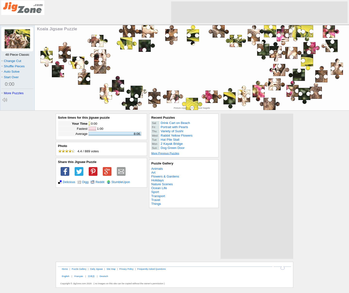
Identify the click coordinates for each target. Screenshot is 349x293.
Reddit (99, 182)
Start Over (10, 77)
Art (153, 172)
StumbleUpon (120, 182)
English (65, 276)
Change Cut (11, 61)
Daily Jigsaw (96, 269)
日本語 (91, 276)
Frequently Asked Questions (151, 269)
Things (156, 204)
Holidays (157, 180)
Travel (155, 200)
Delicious (69, 182)
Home (65, 269)
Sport (155, 192)
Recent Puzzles (163, 117)
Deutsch (104, 276)
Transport (158, 196)
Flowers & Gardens (165, 176)
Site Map (111, 269)
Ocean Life (159, 188)
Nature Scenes (162, 184)
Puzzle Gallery (162, 163)
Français (78, 276)
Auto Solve (10, 71)
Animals (157, 168)
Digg (85, 182)
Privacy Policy (126, 269)
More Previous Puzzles (165, 153)
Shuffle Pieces (12, 66)
